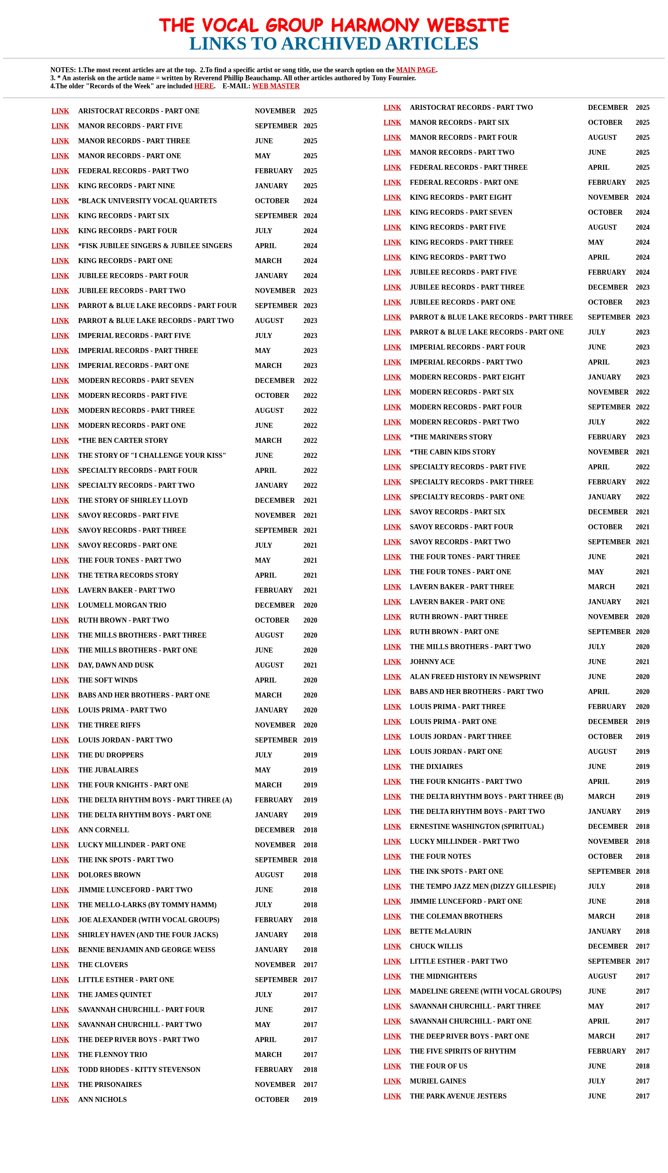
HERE (204, 86)
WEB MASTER (276, 86)
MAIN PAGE (416, 70)
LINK (60, 111)
